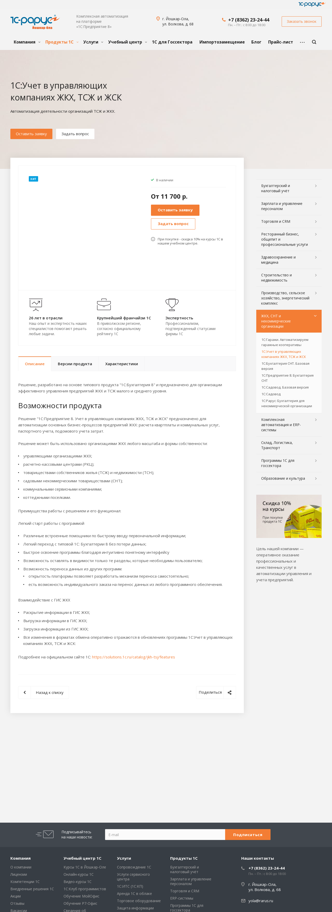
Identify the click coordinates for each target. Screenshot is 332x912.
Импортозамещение (222, 42)
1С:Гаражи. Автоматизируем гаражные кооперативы (284, 342)
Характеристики (121, 363)
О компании (20, 867)
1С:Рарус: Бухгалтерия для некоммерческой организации (286, 403)
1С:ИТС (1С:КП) (130, 886)
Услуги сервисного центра (133, 876)
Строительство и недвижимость (276, 277)
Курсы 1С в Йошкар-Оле (85, 867)
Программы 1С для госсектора (277, 463)
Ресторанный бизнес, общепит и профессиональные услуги (284, 239)
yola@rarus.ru (260, 900)
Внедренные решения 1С (32, 888)
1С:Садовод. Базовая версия (285, 387)
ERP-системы (181, 898)
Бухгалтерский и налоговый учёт (275, 188)
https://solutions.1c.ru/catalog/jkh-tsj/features (133, 656)
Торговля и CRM (275, 221)
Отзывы (17, 903)
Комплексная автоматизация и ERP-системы (281, 424)
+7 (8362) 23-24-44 (248, 20)
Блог (256, 42)
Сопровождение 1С (134, 867)
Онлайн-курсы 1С (79, 874)
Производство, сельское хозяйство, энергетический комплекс (285, 298)
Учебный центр (127, 42)
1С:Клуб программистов (85, 888)
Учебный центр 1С (82, 858)
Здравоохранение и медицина (278, 260)
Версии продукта (75, 363)
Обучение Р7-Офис (80, 903)
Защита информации (135, 908)
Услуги (93, 42)
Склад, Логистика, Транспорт (277, 445)
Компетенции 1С (25, 881)
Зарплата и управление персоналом (281, 206)
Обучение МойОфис (81, 896)
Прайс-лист (280, 42)
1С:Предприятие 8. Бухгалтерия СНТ (287, 378)
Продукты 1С (62, 42)
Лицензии (18, 874)
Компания (27, 42)
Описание (35, 363)
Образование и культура (283, 478)
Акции (15, 896)
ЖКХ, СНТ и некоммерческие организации (276, 321)
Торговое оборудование (139, 900)
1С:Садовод (271, 394)
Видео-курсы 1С (78, 881)
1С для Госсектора (172, 42)
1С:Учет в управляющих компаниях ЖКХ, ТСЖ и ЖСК (283, 354)
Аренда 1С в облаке (134, 893)
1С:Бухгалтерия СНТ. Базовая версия (285, 366)
